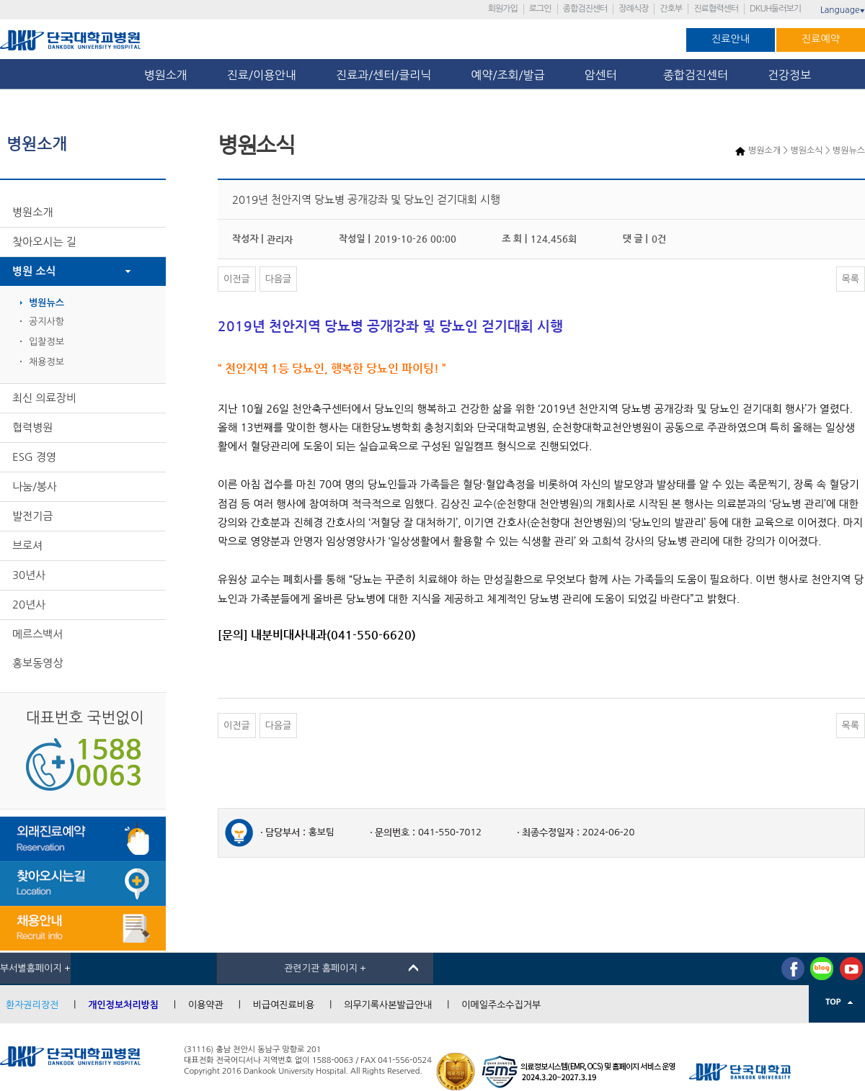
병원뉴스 (46, 302)
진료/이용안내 (261, 75)
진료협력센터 (715, 8)
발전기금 (32, 516)
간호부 (671, 8)
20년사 (28, 604)
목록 (850, 279)
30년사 (28, 575)
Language (842, 10)
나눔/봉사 (34, 486)
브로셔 (27, 545)
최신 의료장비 (44, 397)
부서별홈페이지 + (35, 968)
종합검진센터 (585, 8)
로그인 (540, 8)
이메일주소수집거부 (501, 1005)
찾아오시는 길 (44, 241)
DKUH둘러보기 (775, 8)
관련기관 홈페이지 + (325, 968)
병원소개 (165, 75)
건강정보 (789, 75)
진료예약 (821, 39)
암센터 (604, 75)
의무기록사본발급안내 (388, 1005)
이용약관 (205, 1005)
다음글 (278, 279)
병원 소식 (34, 271)
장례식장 (633, 8)
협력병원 (32, 427)
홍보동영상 (37, 662)
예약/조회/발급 (507, 75)
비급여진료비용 (284, 1005)
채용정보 (46, 362)
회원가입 (503, 8)
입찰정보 (46, 341)
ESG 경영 (34, 457)
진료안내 (730, 39)
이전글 (236, 279)
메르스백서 (37, 634)
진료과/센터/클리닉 (383, 75)
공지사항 (46, 321)
